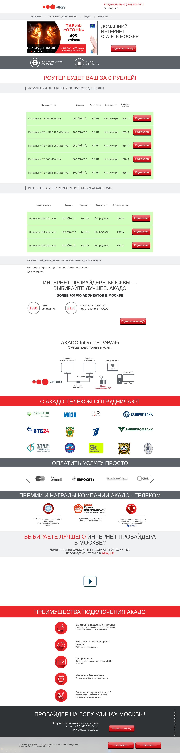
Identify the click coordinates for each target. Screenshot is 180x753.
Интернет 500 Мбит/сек (42, 218)
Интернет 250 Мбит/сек (42, 232)
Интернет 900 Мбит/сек (42, 245)
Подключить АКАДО (123, 48)
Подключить (142, 118)
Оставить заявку (121, 728)
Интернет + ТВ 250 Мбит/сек (44, 118)
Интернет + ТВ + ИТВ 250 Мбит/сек (48, 145)
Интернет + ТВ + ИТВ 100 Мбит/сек (48, 132)
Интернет (35, 17)
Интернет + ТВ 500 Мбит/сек (44, 159)
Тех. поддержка (111, 8)
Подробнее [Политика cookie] (121, 745)
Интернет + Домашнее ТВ (62, 17)
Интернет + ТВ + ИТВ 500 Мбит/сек (48, 172)
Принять (148, 745)
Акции (87, 17)
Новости (103, 17)
